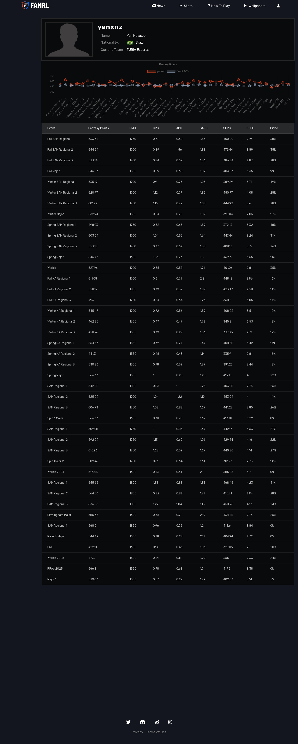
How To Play (217, 6)
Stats (184, 6)
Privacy (137, 732)
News (157, 6)
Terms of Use (156, 732)
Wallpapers (253, 6)
